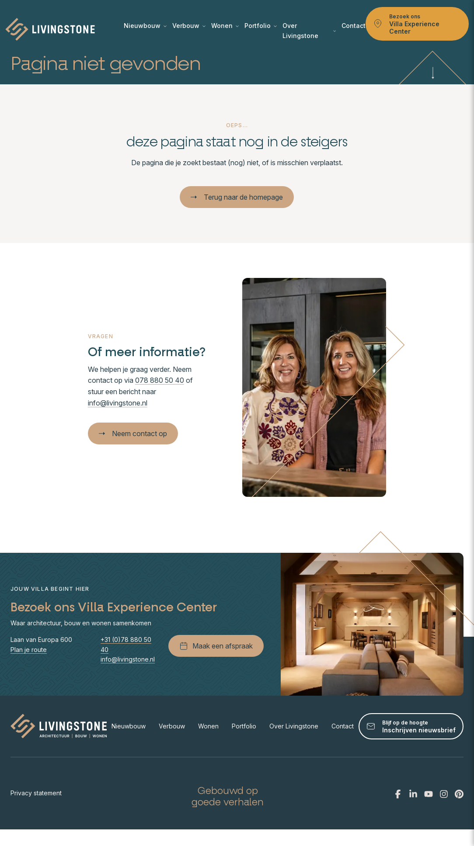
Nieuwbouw (145, 25)
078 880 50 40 (159, 380)
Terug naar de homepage (237, 197)
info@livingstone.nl (117, 403)
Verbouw (189, 25)
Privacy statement (36, 793)
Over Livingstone (309, 30)
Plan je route (28, 649)
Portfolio (260, 25)
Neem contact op (133, 433)
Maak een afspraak (216, 645)
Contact (354, 25)
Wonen (225, 25)
